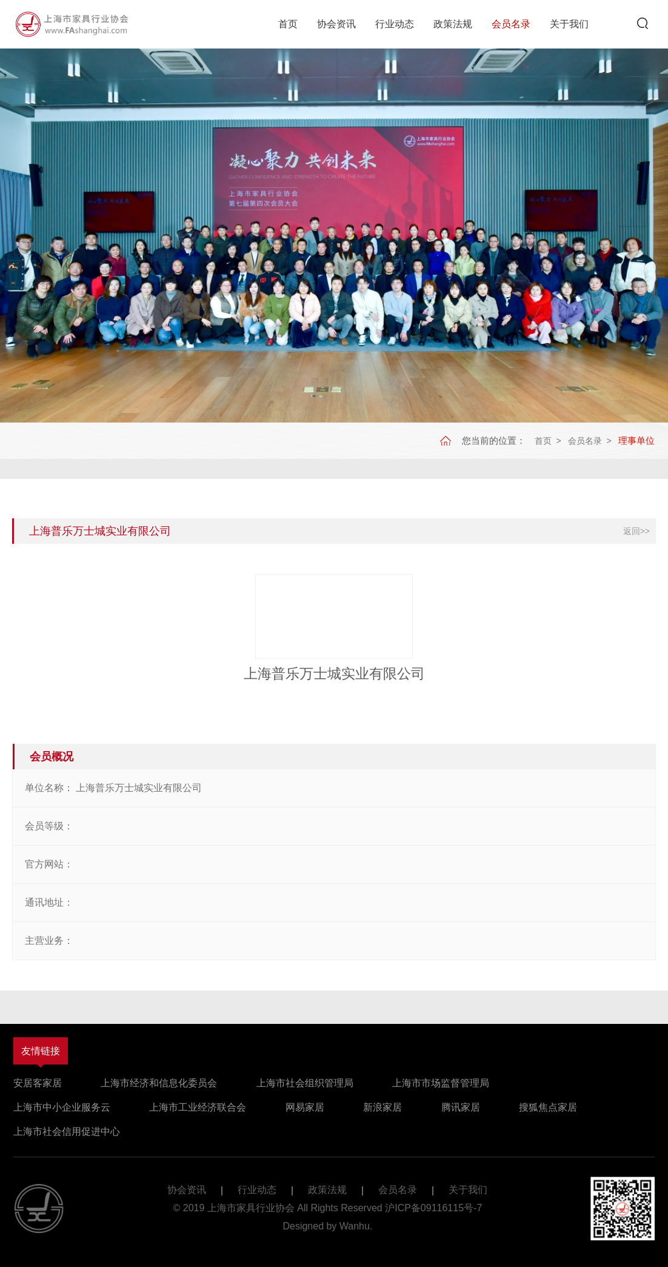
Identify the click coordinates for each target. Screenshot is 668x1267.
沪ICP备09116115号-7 (433, 1208)
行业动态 (394, 24)
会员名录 (511, 24)
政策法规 (452, 24)
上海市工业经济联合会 (197, 1107)
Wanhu (354, 1226)
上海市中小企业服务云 (61, 1107)
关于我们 (569, 24)
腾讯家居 (460, 1107)
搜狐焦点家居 (548, 1107)
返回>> (636, 531)
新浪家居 (382, 1107)
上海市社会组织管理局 (304, 1083)
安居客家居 (37, 1083)
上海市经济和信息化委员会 (159, 1083)
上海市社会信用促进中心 (66, 1131)
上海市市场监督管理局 (440, 1083)
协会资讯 (336, 24)
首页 (288, 24)
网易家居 (305, 1107)
